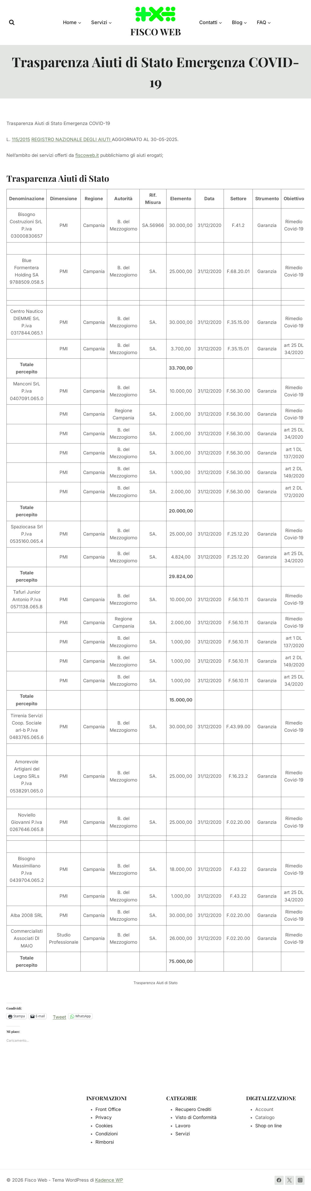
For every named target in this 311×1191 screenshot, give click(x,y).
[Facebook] (279, 1180)
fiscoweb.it (87, 155)
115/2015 (21, 139)
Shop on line (268, 1125)
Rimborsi (104, 1142)
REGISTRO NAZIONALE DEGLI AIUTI (71, 139)
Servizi (182, 1133)
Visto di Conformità (196, 1117)
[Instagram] (300, 1180)
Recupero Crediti (193, 1109)
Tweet (59, 1016)
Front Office (108, 1109)
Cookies (104, 1125)
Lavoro (182, 1125)
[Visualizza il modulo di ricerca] (11, 22)
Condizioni (106, 1133)
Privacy (103, 1117)
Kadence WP (109, 1180)
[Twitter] (289, 1180)
